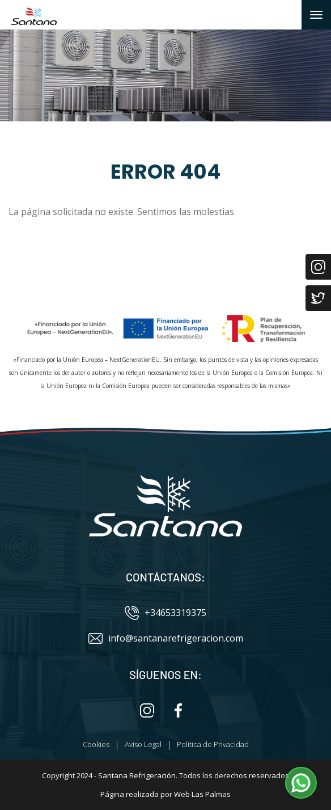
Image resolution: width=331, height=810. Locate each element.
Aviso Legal (143, 744)
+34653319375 (165, 613)
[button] (301, 782)
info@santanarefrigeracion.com (165, 638)
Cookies (96, 744)
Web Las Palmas (202, 794)
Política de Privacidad (213, 744)
